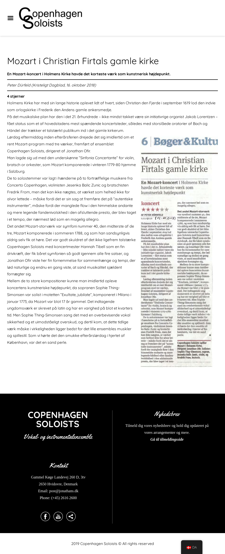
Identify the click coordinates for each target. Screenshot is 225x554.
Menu (12, 18)
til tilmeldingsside (169, 439)
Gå (152, 439)
